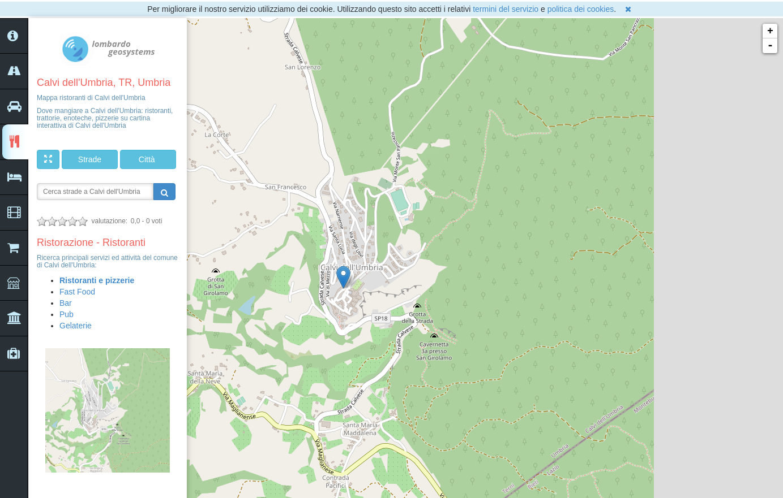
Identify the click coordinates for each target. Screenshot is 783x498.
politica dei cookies (580, 9)
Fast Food (77, 291)
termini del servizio (505, 9)
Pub (66, 314)
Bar (65, 303)
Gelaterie (75, 325)
